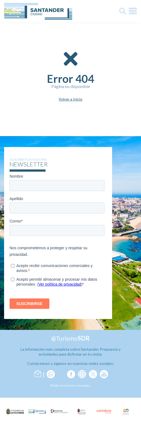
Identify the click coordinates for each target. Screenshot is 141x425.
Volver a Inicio (70, 99)
